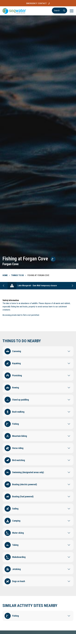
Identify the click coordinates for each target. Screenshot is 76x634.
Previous (3, 285)
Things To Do (17, 275)
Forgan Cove (11, 264)
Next (72, 285)
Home (5, 275)
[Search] (59, 10)
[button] (38, 350)
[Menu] (71, 11)
